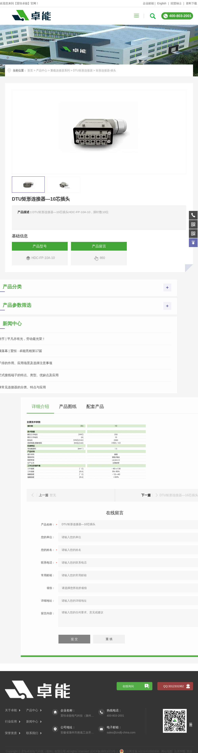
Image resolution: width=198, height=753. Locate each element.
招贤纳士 (176, 3)
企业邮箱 (148, 3)
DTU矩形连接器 (83, 70)
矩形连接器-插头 (106, 70)
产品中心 (41, 70)
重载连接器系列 (60, 70)
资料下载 (191, 3)
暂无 (135, 495)
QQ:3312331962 (173, 725)
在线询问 (128, 725)
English (161, 3)
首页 (30, 70)
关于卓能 (12, 749)
